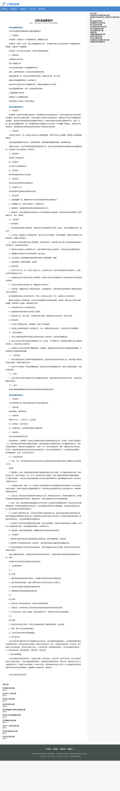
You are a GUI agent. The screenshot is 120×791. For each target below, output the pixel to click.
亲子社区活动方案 (96, 25)
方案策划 (4, 9)
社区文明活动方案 (9, 704)
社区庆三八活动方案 (9, 693)
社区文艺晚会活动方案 (10, 731)
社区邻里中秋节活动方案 (98, 27)
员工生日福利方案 (96, 38)
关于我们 (48, 749)
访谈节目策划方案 (96, 36)
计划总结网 (4, 11)
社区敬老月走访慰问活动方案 (100, 15)
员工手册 (32, 9)
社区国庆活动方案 (9, 688)
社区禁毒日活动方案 (9, 720)
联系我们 (55, 749)
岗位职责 (13, 9)
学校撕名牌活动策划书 (97, 42)
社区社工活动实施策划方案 (12, 715)
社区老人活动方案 (9, 699)
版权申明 (62, 749)
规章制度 (42, 9)
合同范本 (23, 9)
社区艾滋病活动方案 (97, 28)
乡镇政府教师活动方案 (97, 34)
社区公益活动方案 (96, 21)
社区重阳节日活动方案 (97, 23)
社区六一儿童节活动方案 (11, 726)
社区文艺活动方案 (9, 736)
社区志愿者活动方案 (97, 30)
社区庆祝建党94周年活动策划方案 (14, 710)
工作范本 (11, 11)
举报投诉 (70, 749)
